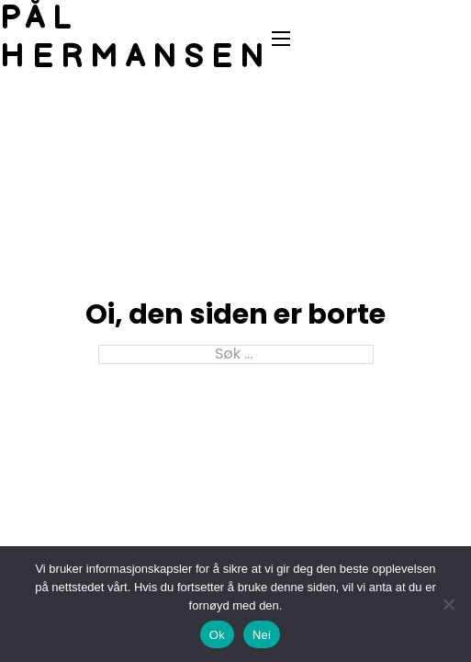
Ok (217, 635)
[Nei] (448, 604)
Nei (261, 635)
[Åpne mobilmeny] (281, 38)
